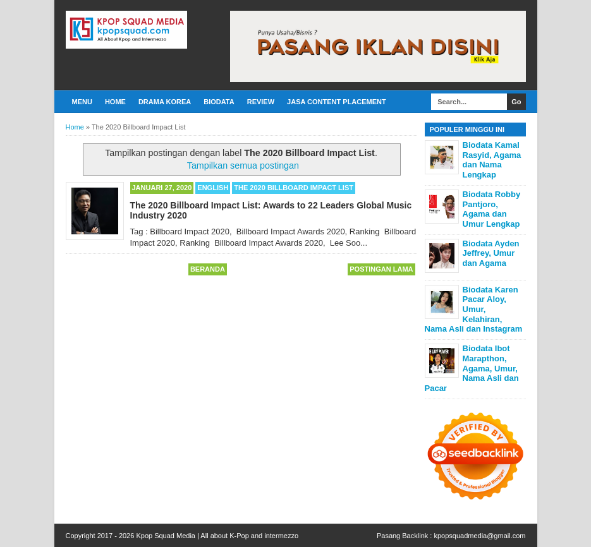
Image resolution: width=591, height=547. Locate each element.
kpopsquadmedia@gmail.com (479, 535)
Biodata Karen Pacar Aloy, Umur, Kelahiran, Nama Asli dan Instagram (474, 309)
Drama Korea (164, 101)
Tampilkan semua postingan (243, 165)
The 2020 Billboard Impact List (293, 187)
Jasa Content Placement (336, 101)
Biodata (219, 101)
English (212, 187)
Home (115, 101)
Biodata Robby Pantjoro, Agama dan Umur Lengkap (492, 209)
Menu (82, 101)
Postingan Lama (381, 269)
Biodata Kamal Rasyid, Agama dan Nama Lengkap (492, 159)
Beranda (207, 269)
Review (260, 101)
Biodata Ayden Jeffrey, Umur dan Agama (491, 253)
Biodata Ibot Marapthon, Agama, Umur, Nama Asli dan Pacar (472, 368)
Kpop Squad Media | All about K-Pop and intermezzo (217, 535)
